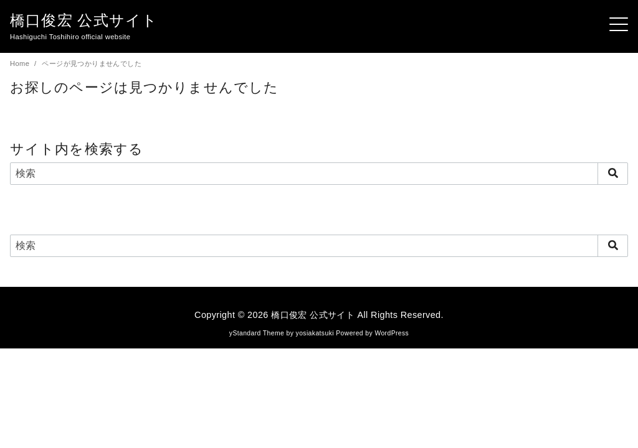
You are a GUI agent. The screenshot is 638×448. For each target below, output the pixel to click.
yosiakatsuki (315, 332)
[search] (613, 173)
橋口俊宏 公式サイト (84, 20)
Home (21, 63)
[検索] (319, 173)
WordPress (391, 332)
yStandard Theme (256, 332)
